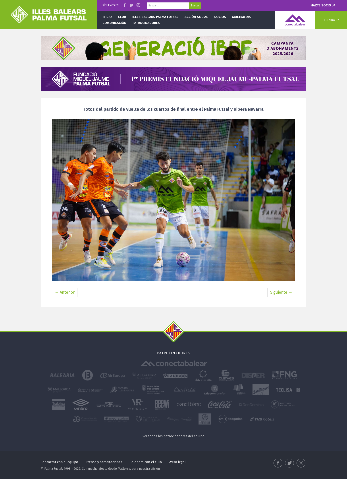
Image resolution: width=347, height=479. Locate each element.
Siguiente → (281, 292)
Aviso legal (177, 462)
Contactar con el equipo (59, 462)
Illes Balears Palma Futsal (155, 17)
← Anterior (65, 292)
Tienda (329, 20)
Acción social (196, 17)
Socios (220, 17)
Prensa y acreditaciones (104, 462)
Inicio (107, 17)
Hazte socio (321, 5)
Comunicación (114, 23)
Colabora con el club (146, 462)
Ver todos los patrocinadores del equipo (173, 436)
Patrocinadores (146, 23)
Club (122, 17)
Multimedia (241, 17)
